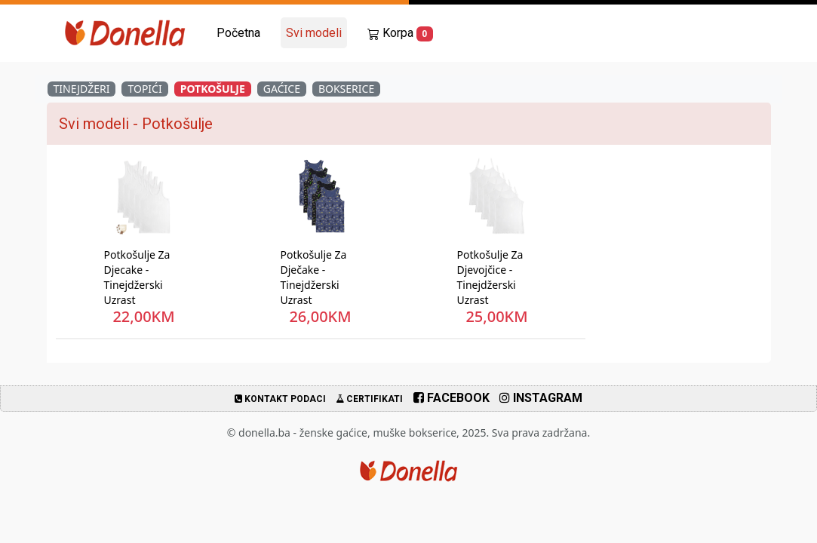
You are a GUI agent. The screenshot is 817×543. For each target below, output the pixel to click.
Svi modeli (314, 33)
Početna (238, 33)
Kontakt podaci (280, 399)
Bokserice (346, 88)
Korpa (400, 33)
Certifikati (369, 399)
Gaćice (281, 88)
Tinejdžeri (82, 88)
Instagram (540, 398)
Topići (144, 88)
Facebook (451, 398)
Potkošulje (212, 88)
